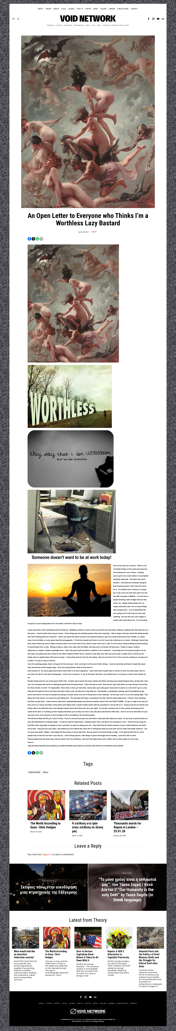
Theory (94, 232)
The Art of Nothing (73, 740)
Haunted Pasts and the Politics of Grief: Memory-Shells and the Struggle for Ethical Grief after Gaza (149, 960)
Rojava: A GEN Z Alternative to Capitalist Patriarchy (118, 955)
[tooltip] (149, 19)
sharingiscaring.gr (97, 1022)
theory (50, 773)
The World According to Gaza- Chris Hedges (45, 826)
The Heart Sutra (95, 740)
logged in (47, 855)
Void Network (65, 1020)
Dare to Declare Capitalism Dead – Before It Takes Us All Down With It (87, 957)
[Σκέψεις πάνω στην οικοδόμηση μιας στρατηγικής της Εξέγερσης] (48, 888)
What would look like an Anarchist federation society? (24, 955)
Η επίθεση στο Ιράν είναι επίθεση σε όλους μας (87, 828)
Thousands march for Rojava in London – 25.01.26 (127, 828)
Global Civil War (36, 773)
